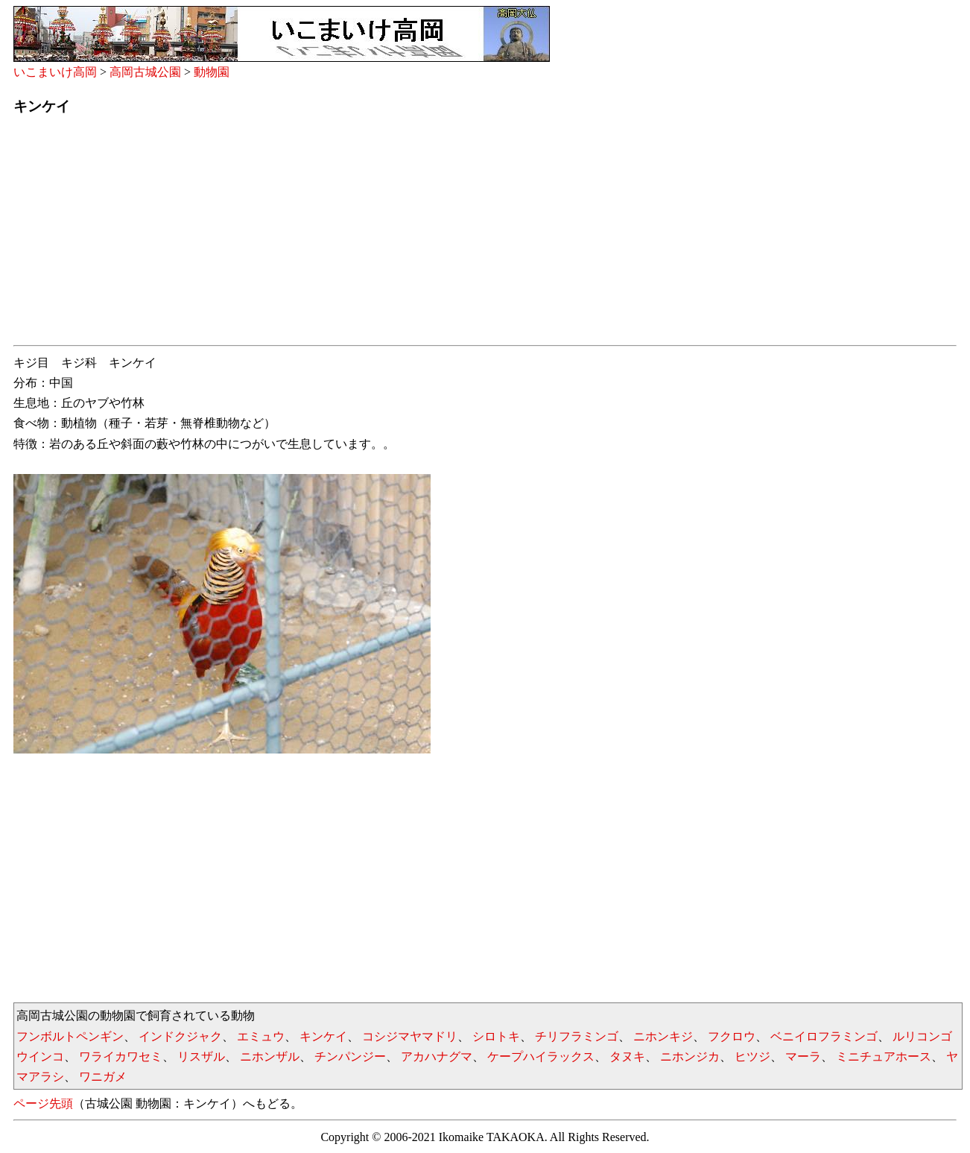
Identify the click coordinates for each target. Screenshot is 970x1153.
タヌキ (627, 1056)
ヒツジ (752, 1056)
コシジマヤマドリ (409, 1036)
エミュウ (261, 1036)
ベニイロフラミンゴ (824, 1036)
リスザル (201, 1056)
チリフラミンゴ (576, 1036)
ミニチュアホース (883, 1056)
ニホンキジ (663, 1036)
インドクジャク (180, 1036)
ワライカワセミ (120, 1056)
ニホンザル (269, 1056)
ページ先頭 (43, 1103)
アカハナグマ (436, 1056)
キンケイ (323, 1036)
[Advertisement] (460, 234)
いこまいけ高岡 (55, 72)
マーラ (803, 1056)
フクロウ (731, 1036)
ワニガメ (103, 1076)
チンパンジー (350, 1056)
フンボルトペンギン (70, 1036)
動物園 (211, 72)
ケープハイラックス (541, 1056)
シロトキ (496, 1036)
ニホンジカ (690, 1056)
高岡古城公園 (145, 72)
